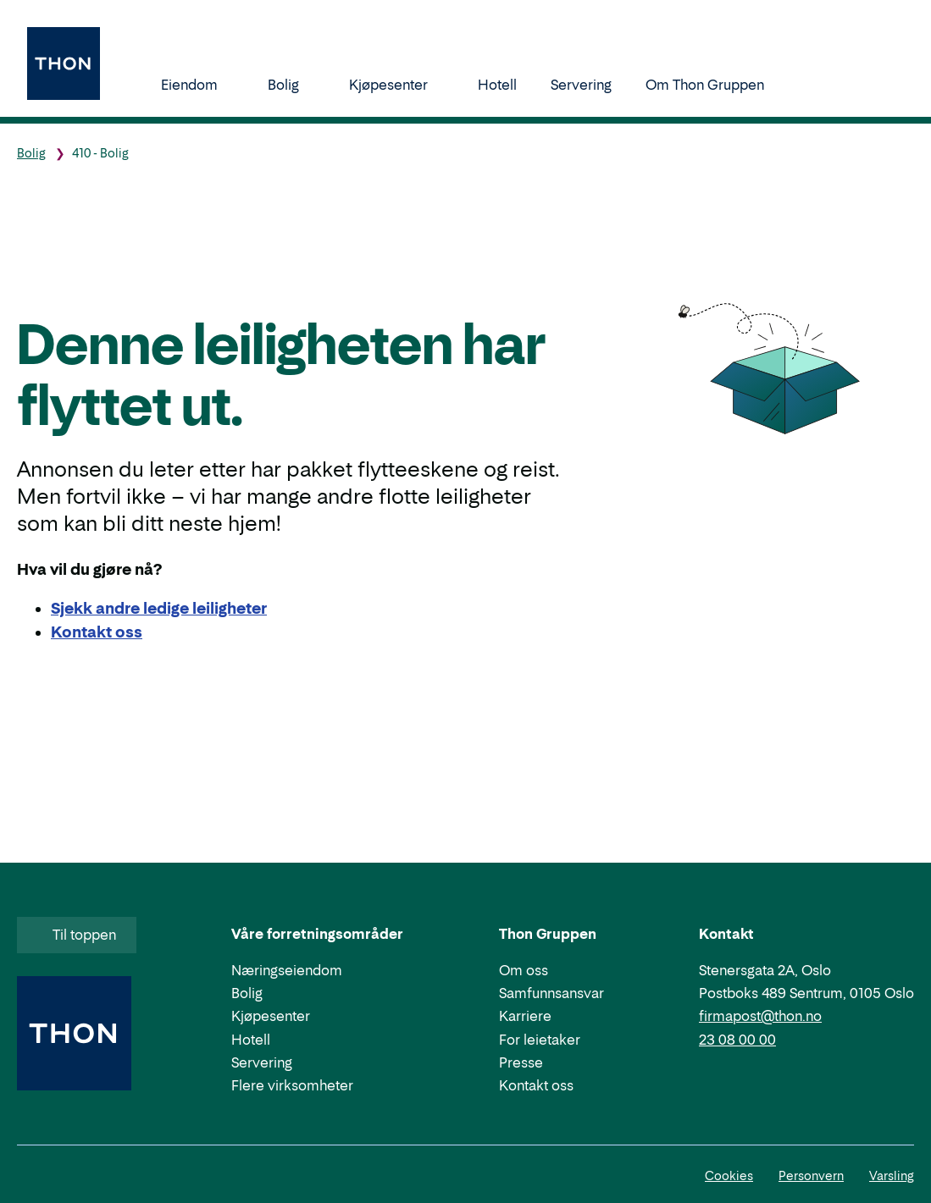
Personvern (811, 1175)
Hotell (497, 84)
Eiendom (197, 84)
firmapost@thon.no (760, 1015)
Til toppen (75, 934)
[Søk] (816, 84)
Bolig (291, 84)
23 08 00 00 (737, 1039)
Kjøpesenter (396, 84)
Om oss (523, 970)
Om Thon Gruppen (713, 84)
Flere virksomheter (292, 1085)
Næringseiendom (286, 970)
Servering (581, 84)
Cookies (729, 1175)
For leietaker (539, 1039)
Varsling (891, 1175)
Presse (521, 1062)
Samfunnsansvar (551, 993)
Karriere (525, 1015)
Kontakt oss (536, 1085)
